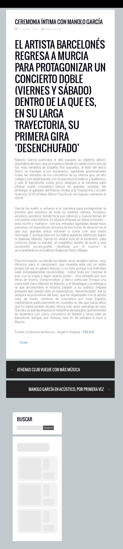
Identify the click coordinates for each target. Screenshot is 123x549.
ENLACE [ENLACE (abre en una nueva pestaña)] (88, 332)
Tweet (23, 342)
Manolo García (53, 28)
